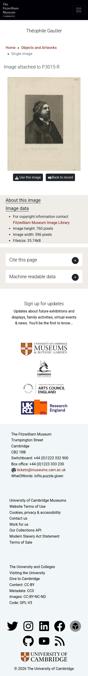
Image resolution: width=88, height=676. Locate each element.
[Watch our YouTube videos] (44, 641)
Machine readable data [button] (32, 276)
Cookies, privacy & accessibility (35, 512)
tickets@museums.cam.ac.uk (41, 470)
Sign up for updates (44, 303)
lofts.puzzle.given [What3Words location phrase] (48, 476)
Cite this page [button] (23, 260)
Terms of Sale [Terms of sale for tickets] (21, 542)
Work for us (19, 524)
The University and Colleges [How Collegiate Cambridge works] (32, 567)
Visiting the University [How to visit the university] (27, 573)
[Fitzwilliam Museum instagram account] (29, 626)
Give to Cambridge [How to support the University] (25, 578)
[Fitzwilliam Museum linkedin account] (60, 626)
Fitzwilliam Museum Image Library (41, 222)
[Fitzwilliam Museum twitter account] (13, 626)
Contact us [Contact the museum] (18, 518)
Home (11, 47)
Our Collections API (26, 530)
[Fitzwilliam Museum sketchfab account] (75, 626)
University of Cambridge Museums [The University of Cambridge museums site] (38, 500)
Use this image (28, 177)
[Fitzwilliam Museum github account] (29, 641)
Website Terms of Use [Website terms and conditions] (28, 506)
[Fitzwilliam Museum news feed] (59, 641)
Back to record (60, 177)
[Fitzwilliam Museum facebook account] (44, 626)
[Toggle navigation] (78, 10)
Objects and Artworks (39, 47)
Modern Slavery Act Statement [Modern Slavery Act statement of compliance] (35, 536)
